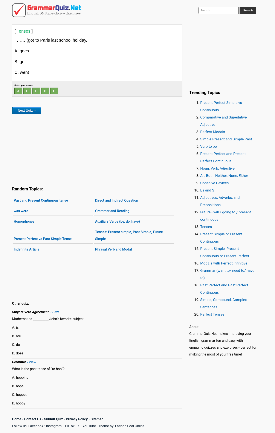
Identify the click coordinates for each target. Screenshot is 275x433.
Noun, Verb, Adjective (217, 168)
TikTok (69, 426)
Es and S (207, 190)
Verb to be (208, 146)
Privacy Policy (77, 419)
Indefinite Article (26, 249)
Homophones (24, 221)
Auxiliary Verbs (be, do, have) (117, 221)
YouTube (89, 426)
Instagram (53, 426)
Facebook (35, 426)
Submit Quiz (53, 419)
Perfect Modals (212, 132)
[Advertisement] (97, 149)
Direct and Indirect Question (116, 200)
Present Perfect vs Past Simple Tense (43, 239)
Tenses (206, 227)
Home (16, 419)
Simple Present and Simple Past (226, 139)
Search (248, 10)
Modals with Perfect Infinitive (223, 263)
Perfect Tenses (212, 314)
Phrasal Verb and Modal (113, 249)
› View (54, 312)
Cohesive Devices (214, 183)
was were (21, 211)
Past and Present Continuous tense (41, 200)
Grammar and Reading (112, 211)
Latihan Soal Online (129, 426)
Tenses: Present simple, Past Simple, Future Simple (129, 235)
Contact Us (32, 419)
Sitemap (97, 419)
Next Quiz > (26, 110)
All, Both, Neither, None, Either (224, 175)
